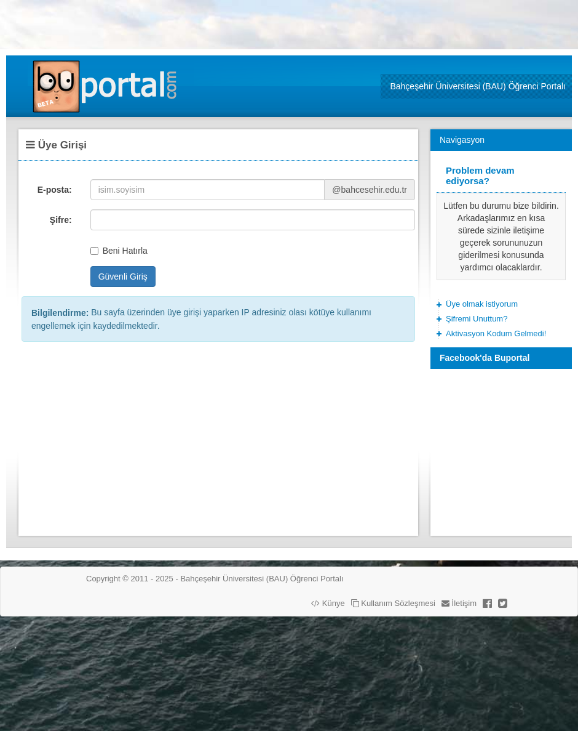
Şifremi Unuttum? (476, 318)
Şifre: (61, 220)
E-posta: (55, 190)
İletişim (459, 603)
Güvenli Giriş (123, 276)
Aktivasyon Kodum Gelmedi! (496, 333)
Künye (327, 603)
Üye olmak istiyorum (482, 304)
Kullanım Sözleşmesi (393, 603)
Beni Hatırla (119, 251)
